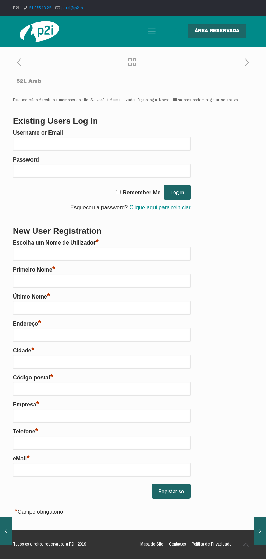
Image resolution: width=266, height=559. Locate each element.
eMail (21, 458)
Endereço (27, 324)
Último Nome (31, 297)
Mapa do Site (151, 544)
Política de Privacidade (212, 544)
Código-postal (33, 378)
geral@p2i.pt (72, 8)
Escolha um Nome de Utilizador (56, 243)
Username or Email (38, 133)
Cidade (23, 351)
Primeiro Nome (34, 270)
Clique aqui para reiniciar (160, 207)
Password (26, 160)
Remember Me (141, 192)
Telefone (25, 431)
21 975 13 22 (40, 8)
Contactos (177, 544)
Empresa (26, 404)
